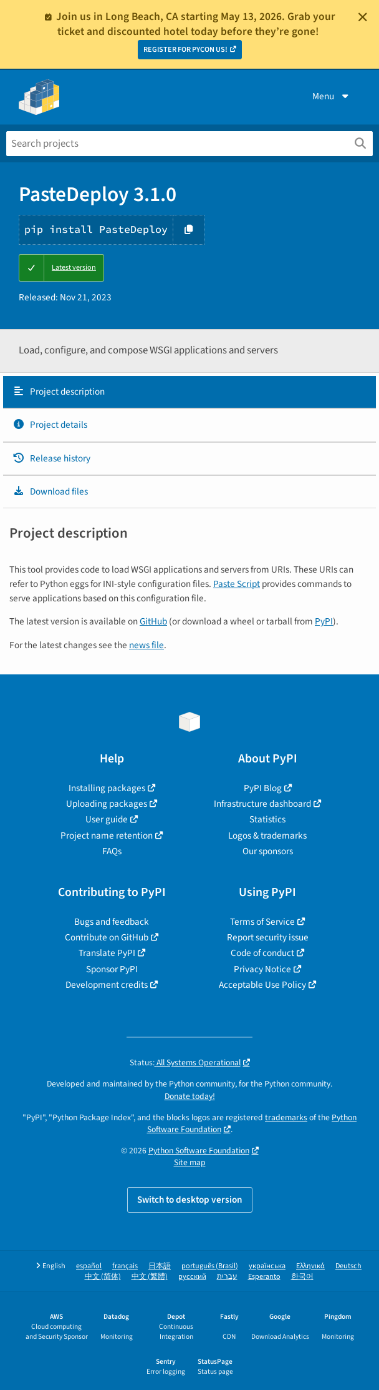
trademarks (286, 1117)
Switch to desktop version (189, 1199)
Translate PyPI (107, 953)
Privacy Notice (262, 969)
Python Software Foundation (198, 1150)
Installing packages (107, 788)
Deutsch (348, 1266)
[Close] (363, 17)
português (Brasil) (209, 1266)
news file (146, 645)
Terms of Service (262, 922)
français (125, 1266)
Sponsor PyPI (112, 969)
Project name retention (106, 835)
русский (192, 1276)
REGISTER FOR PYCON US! (185, 49)
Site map (190, 1162)
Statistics (267, 819)
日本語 (159, 1266)
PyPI (324, 621)
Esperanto (264, 1276)
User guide (106, 819)
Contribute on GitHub (106, 937)
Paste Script (236, 584)
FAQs (112, 851)
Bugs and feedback (111, 922)
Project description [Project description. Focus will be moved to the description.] (58, 391)
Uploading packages (106, 804)
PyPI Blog (263, 788)
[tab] (189, 392)
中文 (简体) (103, 1276)
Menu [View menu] (331, 96)
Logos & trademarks (267, 835)
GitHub (153, 621)
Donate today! (190, 1096)
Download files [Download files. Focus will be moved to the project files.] (50, 491)
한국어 (302, 1276)
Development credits (106, 985)
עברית (227, 1276)
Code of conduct (262, 953)
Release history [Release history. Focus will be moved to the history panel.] (51, 458)
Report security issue (268, 937)
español (89, 1266)
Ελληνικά (310, 1266)
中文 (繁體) (150, 1276)
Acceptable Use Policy (262, 985)
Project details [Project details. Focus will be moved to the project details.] (49, 424)
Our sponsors (267, 851)
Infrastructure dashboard (262, 804)
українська (267, 1266)
